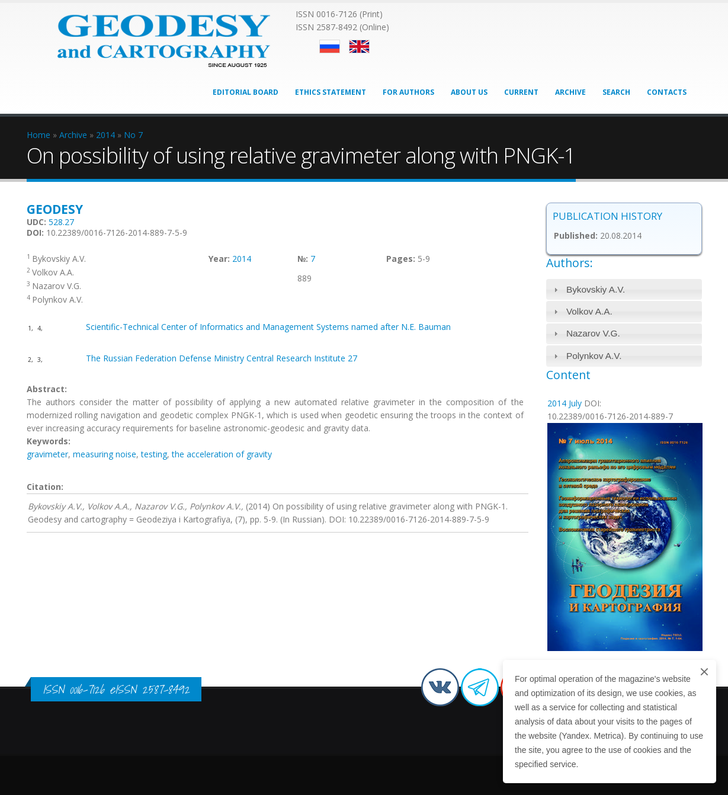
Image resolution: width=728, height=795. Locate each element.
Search (616, 92)
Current (521, 92)
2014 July (564, 403)
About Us (469, 92)
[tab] (624, 289)
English (359, 46)
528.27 (61, 221)
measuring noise (104, 454)
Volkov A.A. (589, 311)
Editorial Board (245, 92)
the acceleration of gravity (222, 454)
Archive (570, 92)
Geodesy (55, 209)
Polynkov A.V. (594, 356)
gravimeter (47, 454)
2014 (241, 258)
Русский (329, 46)
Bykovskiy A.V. (596, 289)
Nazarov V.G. (593, 333)
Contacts (667, 92)
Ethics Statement (330, 92)
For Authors (408, 92)
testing (154, 454)
